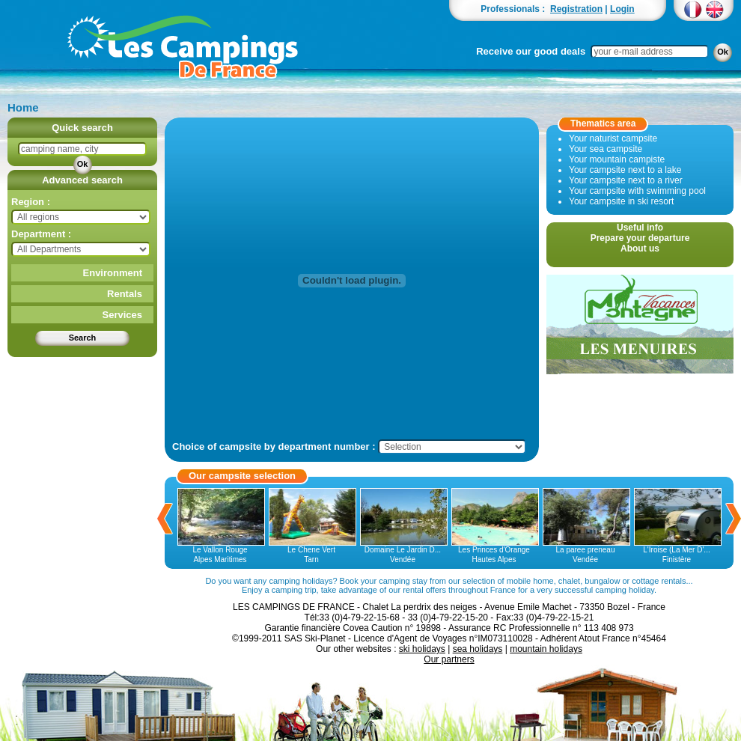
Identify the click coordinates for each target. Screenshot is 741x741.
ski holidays (422, 649)
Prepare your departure (640, 238)
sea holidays (478, 649)
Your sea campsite (605, 149)
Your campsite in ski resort (621, 201)
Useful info (640, 227)
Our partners (449, 659)
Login (622, 9)
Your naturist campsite (613, 138)
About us (639, 248)
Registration (576, 9)
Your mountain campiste (617, 159)
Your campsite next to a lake (625, 170)
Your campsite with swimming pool (637, 191)
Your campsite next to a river (626, 180)
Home (23, 107)
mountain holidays (546, 649)
